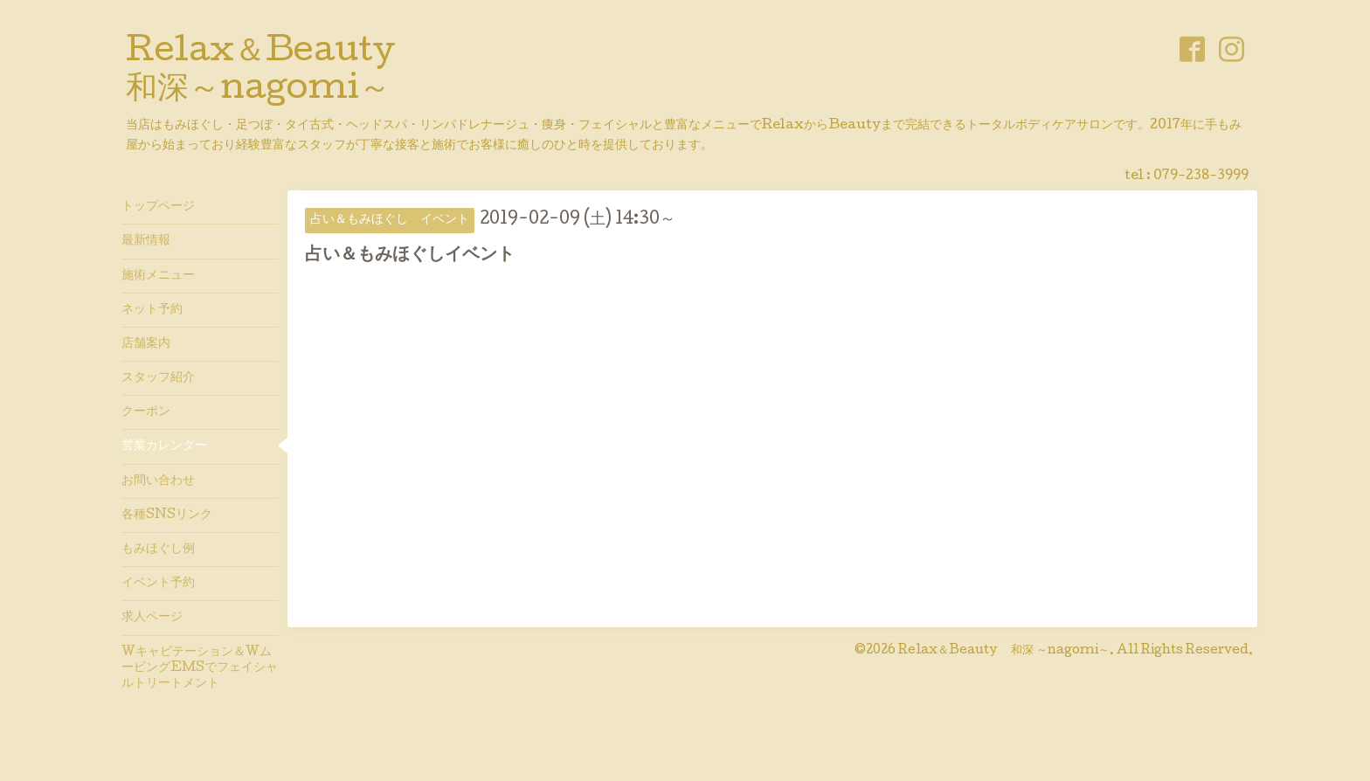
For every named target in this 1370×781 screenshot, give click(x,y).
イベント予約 (158, 584)
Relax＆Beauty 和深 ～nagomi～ (1004, 651)
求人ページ (152, 618)
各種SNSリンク (166, 515)
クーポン (145, 412)
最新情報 (145, 241)
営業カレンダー (164, 446)
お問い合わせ (158, 481)
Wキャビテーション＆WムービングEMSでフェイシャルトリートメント (199, 668)
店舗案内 (145, 344)
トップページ (158, 207)
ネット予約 (152, 310)
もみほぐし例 (158, 549)
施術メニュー (158, 276)
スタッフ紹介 (158, 378)
